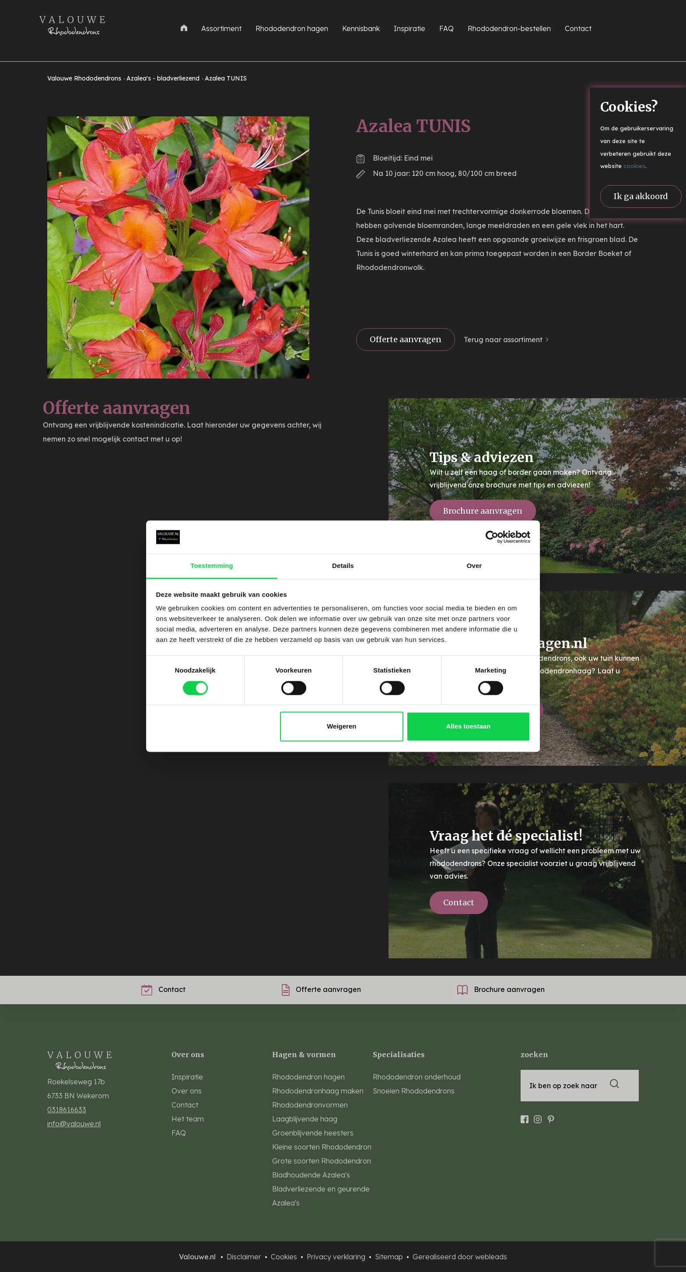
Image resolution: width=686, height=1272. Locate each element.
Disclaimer (245, 1256)
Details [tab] (343, 566)
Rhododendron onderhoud (417, 1076)
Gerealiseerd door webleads (460, 1256)
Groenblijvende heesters (313, 1132)
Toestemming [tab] (211, 566)
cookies (634, 165)
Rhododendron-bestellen (509, 28)
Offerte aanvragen (405, 339)
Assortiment (221, 28)
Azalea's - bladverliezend (163, 78)
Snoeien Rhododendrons (414, 1090)
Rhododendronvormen (310, 1104)
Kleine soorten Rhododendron (321, 1146)
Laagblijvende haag (304, 1118)
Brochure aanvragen (482, 511)
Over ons (187, 1090)
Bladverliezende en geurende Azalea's (321, 1195)
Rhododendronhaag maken (318, 1090)
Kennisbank (361, 28)
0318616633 (66, 1109)
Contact (578, 28)
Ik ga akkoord (641, 196)
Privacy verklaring (337, 1256)
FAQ (446, 28)
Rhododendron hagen (292, 28)
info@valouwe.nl (74, 1123)
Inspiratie (409, 28)
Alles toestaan (468, 726)
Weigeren (341, 726)
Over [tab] (474, 566)
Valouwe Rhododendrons (85, 78)
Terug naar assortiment (503, 339)
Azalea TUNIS (226, 78)
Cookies (285, 1256)
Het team (188, 1118)
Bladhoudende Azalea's (311, 1174)
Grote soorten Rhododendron (321, 1160)
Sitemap (390, 1256)
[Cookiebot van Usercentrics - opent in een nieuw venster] (492, 536)
